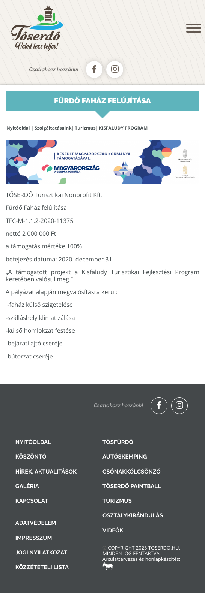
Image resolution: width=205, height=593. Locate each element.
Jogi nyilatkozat (41, 552)
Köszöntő (31, 456)
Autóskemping (124, 456)
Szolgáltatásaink (53, 128)
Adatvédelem (35, 523)
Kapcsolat (31, 500)
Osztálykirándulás (132, 515)
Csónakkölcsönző (131, 471)
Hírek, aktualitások (46, 471)
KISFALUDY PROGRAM (123, 128)
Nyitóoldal (18, 128)
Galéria (27, 486)
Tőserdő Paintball (131, 486)
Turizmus (85, 128)
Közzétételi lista (42, 567)
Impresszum (33, 538)
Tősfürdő (117, 442)
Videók (112, 530)
